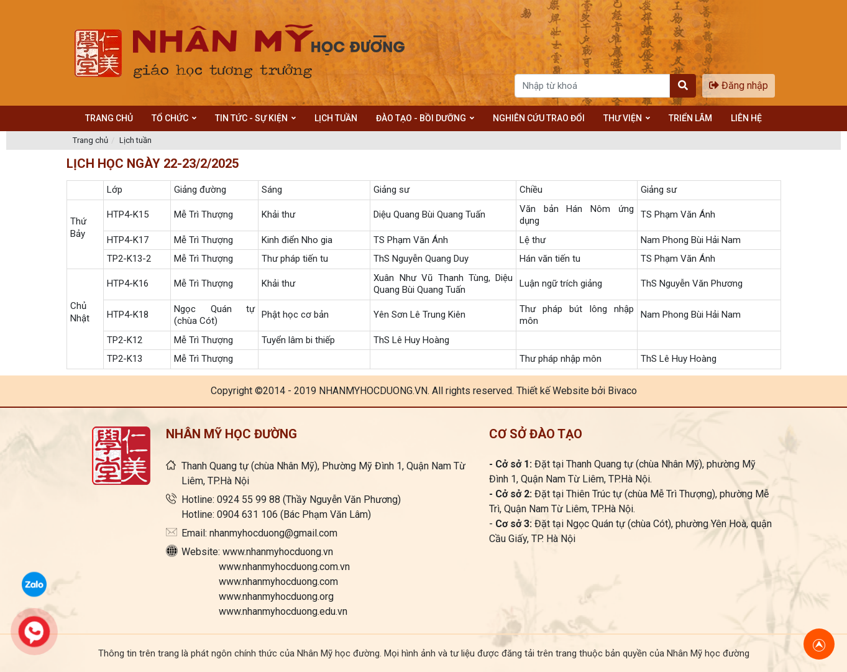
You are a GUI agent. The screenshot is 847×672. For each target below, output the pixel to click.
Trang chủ (90, 140)
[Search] (592, 86)
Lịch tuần (135, 140)
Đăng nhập (738, 85)
